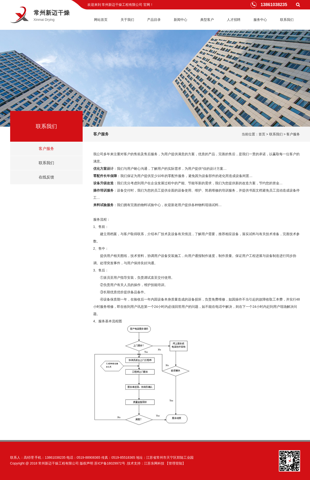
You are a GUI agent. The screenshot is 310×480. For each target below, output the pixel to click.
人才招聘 (233, 20)
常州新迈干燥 (52, 12)
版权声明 (86, 463)
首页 (262, 134)
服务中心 (260, 20)
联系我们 (287, 20)
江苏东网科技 (154, 463)
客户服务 (46, 149)
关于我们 (127, 20)
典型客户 (207, 20)
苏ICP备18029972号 (109, 463)
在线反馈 (46, 177)
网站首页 (101, 20)
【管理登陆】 (175, 463)
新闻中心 (180, 20)
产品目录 (154, 20)
